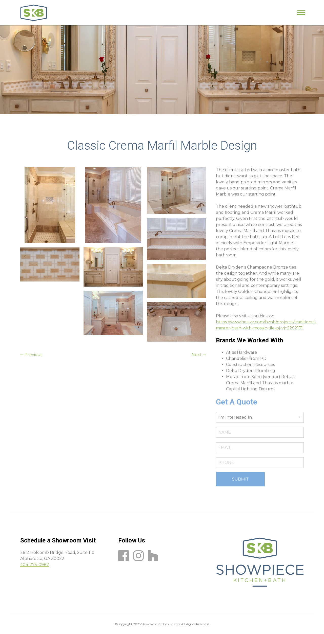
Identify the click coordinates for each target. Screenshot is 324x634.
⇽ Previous (31, 354)
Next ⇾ (199, 354)
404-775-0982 (34, 564)
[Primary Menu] (301, 13)
